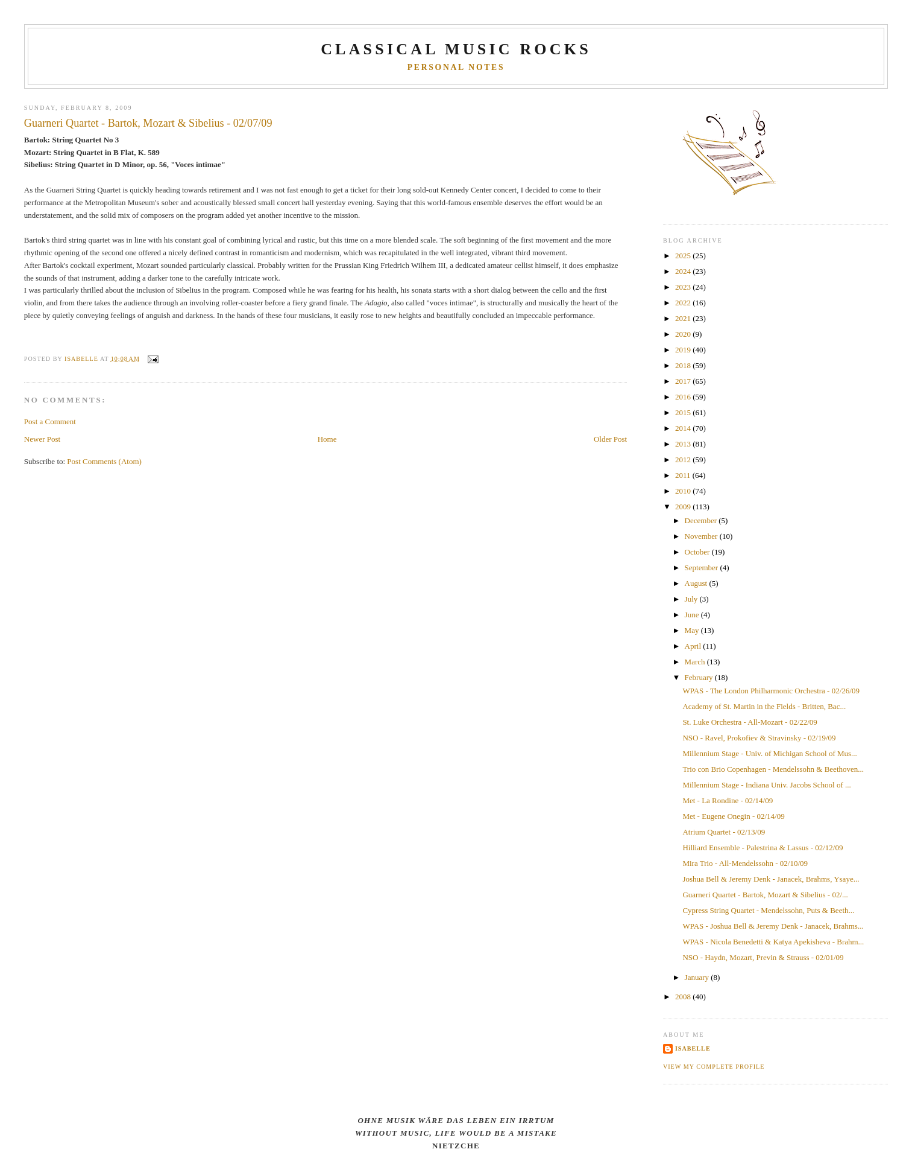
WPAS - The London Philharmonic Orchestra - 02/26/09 (771, 690)
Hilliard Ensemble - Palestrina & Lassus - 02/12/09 (762, 847)
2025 (684, 255)
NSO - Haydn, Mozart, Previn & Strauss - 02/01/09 (762, 957)
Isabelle (693, 1048)
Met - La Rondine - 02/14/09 (727, 800)
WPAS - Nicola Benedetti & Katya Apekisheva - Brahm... (773, 941)
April (694, 646)
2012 (684, 459)
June (693, 614)
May (693, 630)
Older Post (610, 439)
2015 (684, 412)
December (702, 520)
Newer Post (42, 439)
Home (327, 439)
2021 (684, 318)
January (698, 977)
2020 (684, 334)
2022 (684, 302)
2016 (684, 396)
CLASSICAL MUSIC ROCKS (456, 49)
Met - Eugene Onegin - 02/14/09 (733, 816)
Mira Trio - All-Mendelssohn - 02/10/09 (745, 863)
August (697, 583)
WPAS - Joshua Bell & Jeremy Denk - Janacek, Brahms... (772, 926)
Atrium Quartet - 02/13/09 (723, 831)
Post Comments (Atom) (104, 461)
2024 (684, 271)
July (692, 598)
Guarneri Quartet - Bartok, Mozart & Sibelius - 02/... (765, 894)
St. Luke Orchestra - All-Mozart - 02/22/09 (749, 722)
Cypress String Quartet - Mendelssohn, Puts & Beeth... (768, 910)
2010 (684, 490)
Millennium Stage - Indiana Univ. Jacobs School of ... (766, 784)
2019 (684, 349)
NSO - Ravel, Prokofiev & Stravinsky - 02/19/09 (758, 737)
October (698, 551)
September (702, 567)
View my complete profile (714, 1066)
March (696, 661)
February (700, 677)
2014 (684, 428)
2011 (684, 475)
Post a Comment (50, 421)
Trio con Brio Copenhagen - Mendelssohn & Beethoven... (773, 769)
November (702, 536)
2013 (684, 443)
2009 (684, 506)
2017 (684, 381)
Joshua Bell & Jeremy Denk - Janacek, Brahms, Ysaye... (770, 878)
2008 (684, 996)
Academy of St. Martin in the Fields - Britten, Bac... (764, 706)
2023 (684, 286)
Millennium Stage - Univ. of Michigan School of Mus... (769, 753)
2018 (684, 365)
